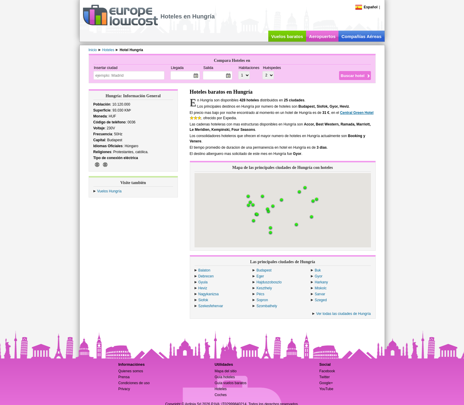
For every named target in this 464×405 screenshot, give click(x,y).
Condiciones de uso (134, 383)
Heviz (202, 288)
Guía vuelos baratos (230, 383)
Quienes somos (130, 371)
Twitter (324, 377)
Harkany (321, 282)
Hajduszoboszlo (269, 282)
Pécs (260, 294)
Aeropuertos (322, 36)
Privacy (124, 389)
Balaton (204, 270)
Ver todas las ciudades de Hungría (343, 314)
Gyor (318, 276)
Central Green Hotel (357, 113)
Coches (220, 395)
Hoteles (220, 389)
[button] (281, 200)
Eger (260, 276)
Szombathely (266, 306)
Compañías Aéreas (361, 36)
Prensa (124, 377)
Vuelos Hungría (109, 191)
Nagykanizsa (208, 294)
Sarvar (320, 294)
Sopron (262, 300)
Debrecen (206, 276)
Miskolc (321, 288)
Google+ (326, 383)
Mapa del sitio (225, 371)
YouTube (326, 389)
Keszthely (264, 288)
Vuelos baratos (287, 36)
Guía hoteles (224, 377)
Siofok (203, 300)
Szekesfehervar (210, 306)
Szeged (321, 300)
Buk (318, 270)
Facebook (327, 371)
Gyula (203, 282)
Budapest (264, 270)
